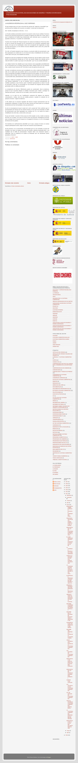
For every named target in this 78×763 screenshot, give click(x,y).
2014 (67, 487)
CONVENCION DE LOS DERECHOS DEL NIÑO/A (69, 625)
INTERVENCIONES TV (58, 415)
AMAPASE (55, 317)
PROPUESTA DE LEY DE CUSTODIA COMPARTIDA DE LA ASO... (69, 531)
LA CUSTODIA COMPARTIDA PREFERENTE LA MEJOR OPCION (69, 714)
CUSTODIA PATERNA (58, 309)
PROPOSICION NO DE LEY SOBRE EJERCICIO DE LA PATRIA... (69, 522)
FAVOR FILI (55, 306)
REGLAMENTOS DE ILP (58, 449)
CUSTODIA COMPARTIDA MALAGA (61, 337)
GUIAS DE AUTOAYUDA (58, 394)
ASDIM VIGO (56, 346)
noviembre (69, 497)
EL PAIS (55, 470)
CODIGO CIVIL (56, 361)
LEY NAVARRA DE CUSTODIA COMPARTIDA (69, 653)
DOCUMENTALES (57, 386)
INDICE (54, 27)
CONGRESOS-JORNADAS (59, 377)
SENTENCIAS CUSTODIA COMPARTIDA (62, 453)
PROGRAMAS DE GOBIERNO (60, 439)
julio (68, 502)
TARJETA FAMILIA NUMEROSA (60, 456)
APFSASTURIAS (57, 294)
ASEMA (54, 342)
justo (55, 490)
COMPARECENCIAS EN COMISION (61, 368)
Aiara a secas (57, 481)
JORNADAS (55, 417)
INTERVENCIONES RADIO (59, 414)
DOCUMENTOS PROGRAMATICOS (61, 388)
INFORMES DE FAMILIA (58, 404)
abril (68, 732)
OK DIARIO (55, 474)
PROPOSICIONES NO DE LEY (60, 442)
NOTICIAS (12, 138)
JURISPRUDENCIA (57, 419)
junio (68, 504)
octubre (69, 500)
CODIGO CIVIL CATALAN (69, 681)
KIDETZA (55, 320)
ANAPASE (55, 313)
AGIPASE (55, 319)
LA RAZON (55, 468)
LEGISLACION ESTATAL (58, 421)
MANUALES (55, 428)
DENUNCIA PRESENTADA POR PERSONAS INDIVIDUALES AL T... (69, 588)
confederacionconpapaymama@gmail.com (62, 22)
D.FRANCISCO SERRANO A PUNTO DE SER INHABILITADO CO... (69, 579)
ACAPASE (55, 335)
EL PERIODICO (56, 467)
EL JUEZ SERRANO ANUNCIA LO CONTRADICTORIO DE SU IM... (69, 541)
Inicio (29, 183)
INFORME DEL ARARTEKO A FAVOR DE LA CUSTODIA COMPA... (69, 634)
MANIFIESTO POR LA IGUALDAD (61, 426)
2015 (67, 485)
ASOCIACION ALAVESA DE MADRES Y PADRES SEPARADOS (62, 323)
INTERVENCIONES (57, 412)
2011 (67, 493)
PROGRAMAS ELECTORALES (60, 440)
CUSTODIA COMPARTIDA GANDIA (61, 339)
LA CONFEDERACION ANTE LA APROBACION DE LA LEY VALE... (69, 569)
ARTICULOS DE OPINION (59, 352)
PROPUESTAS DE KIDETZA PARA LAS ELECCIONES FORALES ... (69, 663)
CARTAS (55, 360)
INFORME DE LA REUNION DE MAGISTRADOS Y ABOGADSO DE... (69, 616)
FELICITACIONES (57, 392)
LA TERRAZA (56, 292)
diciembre (69, 495)
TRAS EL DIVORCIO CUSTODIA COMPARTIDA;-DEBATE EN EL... (69, 704)
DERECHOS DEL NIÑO (58, 385)
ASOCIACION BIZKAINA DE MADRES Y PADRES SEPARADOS (62, 326)
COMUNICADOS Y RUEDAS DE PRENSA (62, 371)
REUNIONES (56, 451)
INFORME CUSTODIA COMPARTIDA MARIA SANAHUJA (69, 607)
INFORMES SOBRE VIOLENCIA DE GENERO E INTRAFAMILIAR (61, 407)
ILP (53, 395)
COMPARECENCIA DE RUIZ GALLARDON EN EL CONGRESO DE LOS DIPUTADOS (63, 364)
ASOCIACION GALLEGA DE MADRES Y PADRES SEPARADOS (62, 329)
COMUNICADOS (57, 369)
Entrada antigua (44, 183)
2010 (67, 735)
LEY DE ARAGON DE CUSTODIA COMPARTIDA (69, 695)
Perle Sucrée (57, 483)
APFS (54, 296)
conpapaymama (58, 488)
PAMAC (54, 341)
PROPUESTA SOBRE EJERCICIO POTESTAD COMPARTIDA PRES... (69, 511)
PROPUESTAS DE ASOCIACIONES (61, 444)
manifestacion (56, 425)
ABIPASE (55, 315)
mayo (68, 730)
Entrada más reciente (12, 183)
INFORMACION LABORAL (59, 402)
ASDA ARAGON (56, 344)
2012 (67, 491)
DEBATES (55, 381)
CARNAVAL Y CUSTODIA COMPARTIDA (62, 357)
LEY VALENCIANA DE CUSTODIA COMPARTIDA (69, 687)
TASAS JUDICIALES (57, 457)
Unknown (56, 485)
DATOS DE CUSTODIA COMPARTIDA (61, 379)
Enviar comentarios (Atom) (18, 186)
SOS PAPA (55, 308)
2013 (67, 489)
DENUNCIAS (56, 383)
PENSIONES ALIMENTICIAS (59, 437)
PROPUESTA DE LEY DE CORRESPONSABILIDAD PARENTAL (69, 674)
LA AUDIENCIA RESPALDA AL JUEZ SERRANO (69, 550)
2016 (67, 483)
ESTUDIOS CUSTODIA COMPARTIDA (62, 390)
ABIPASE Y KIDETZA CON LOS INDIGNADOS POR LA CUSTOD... (69, 598)
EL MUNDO (55, 472)
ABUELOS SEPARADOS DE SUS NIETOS (62, 301)
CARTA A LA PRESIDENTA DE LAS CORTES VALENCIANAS (69, 559)
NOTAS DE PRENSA (57, 430)
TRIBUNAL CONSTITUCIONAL (60, 459)
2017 (67, 481)
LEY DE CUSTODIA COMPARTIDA (61, 423)
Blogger (49, 757)
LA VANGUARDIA (57, 465)
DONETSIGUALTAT (57, 311)
